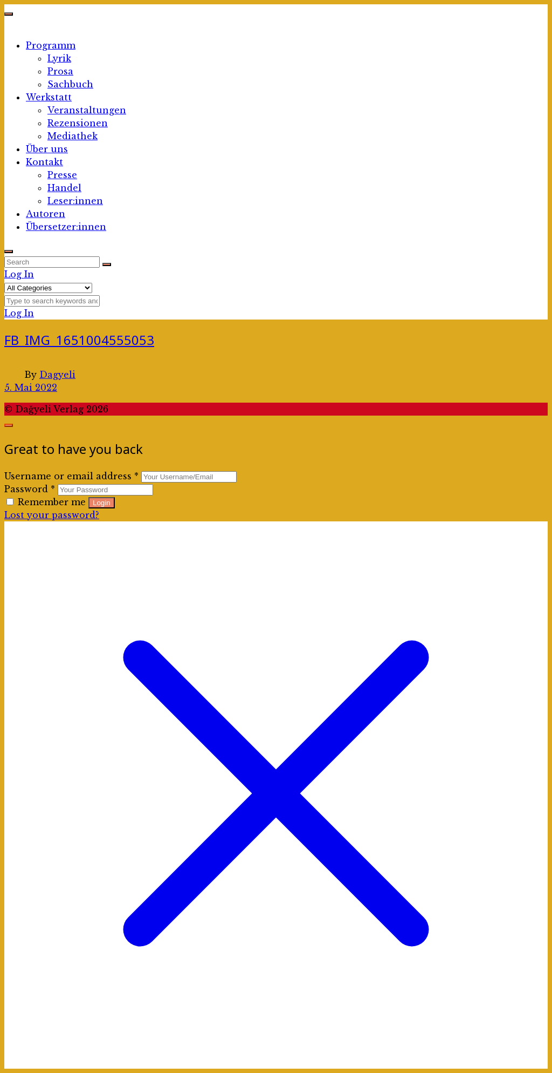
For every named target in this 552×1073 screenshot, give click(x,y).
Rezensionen (77, 123)
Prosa (60, 71)
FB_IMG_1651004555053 (79, 340)
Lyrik (59, 58)
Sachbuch (70, 84)
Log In (19, 274)
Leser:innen (75, 200)
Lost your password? (51, 515)
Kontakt (44, 162)
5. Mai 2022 (30, 387)
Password (29, 489)
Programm (50, 45)
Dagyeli (57, 374)
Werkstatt (49, 97)
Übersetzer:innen (66, 226)
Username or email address (71, 476)
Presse (62, 174)
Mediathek (72, 136)
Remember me (47, 502)
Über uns (47, 149)
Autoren (45, 213)
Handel (64, 187)
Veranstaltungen (86, 110)
